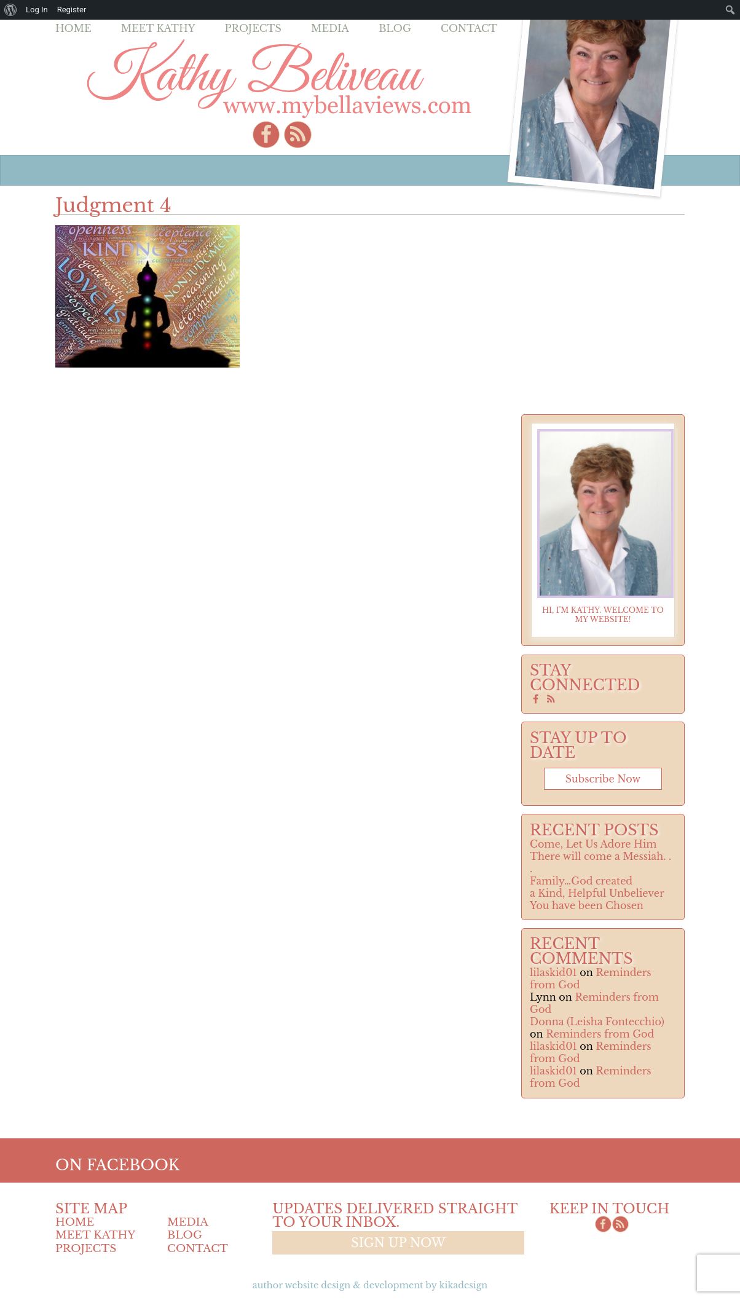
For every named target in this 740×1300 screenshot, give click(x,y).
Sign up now (398, 1242)
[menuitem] (11, 10)
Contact (469, 28)
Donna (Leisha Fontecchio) (597, 1021)
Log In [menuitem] (37, 9)
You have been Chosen (587, 905)
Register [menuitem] (72, 9)
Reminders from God (600, 1034)
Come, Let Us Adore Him (593, 844)
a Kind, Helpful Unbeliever (597, 893)
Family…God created (581, 881)
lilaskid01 (553, 972)
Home (73, 28)
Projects (253, 28)
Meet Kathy (158, 28)
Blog (395, 28)
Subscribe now (602, 779)
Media (330, 28)
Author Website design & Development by (370, 1285)
